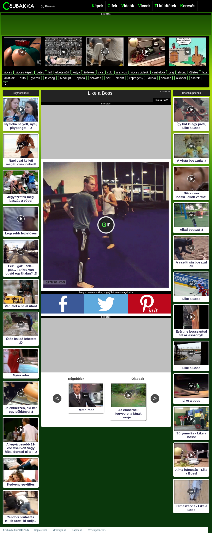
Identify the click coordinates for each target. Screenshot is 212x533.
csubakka (158, 72)
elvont (182, 72)
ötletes (193, 72)
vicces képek (24, 72)
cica (100, 72)
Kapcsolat (77, 529)
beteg (40, 72)
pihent (120, 78)
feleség (50, 78)
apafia (81, 78)
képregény (136, 78)
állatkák (9, 78)
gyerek (35, 78)
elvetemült (62, 72)
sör (108, 78)
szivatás (95, 78)
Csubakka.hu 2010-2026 (16, 529)
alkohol (181, 78)
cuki (109, 72)
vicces (7, 72)
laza (204, 72)
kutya (76, 72)
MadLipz (65, 78)
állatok (195, 78)
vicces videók (139, 72)
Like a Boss (100, 93)
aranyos (121, 72)
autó (23, 78)
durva (152, 78)
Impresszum (40, 529)
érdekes (89, 72)
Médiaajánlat (59, 529)
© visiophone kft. (97, 529)
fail (50, 72)
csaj (171, 72)
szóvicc (166, 78)
